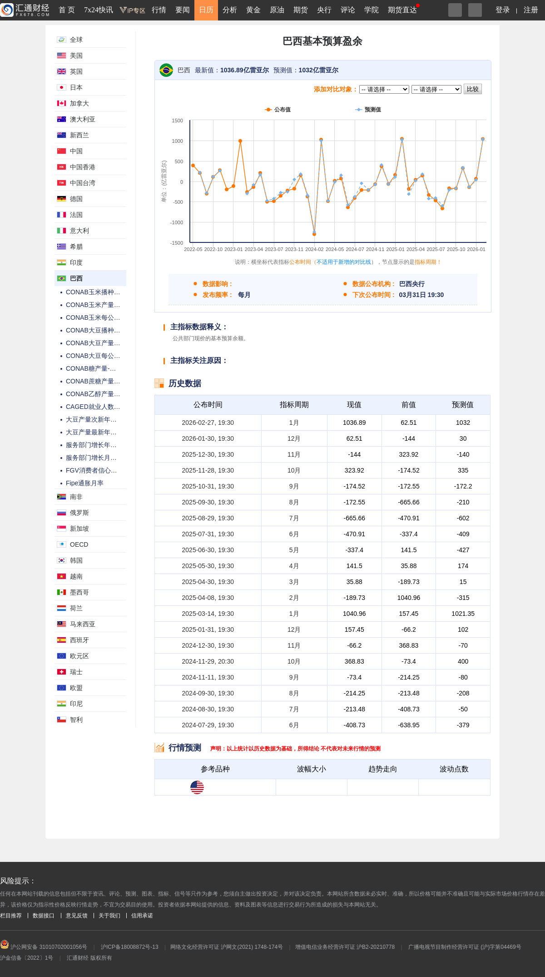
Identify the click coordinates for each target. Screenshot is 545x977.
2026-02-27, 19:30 (208, 422)
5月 (294, 550)
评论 (348, 10)
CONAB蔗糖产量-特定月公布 (107, 381)
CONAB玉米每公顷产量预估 (106, 317)
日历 (206, 10)
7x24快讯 (98, 10)
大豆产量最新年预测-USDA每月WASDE (122, 432)
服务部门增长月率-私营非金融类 (111, 457)
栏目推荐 (11, 915)
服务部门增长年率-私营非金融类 (111, 444)
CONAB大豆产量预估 (96, 343)
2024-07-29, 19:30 (208, 725)
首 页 (67, 10)
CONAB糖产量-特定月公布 (103, 368)
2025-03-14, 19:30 (208, 613)
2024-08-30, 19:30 (208, 709)
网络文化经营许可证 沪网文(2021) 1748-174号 (226, 947)
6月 (294, 534)
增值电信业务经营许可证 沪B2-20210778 (345, 947)
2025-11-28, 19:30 (208, 470)
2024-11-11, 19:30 (208, 677)
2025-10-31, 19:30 (208, 486)
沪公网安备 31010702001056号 (43, 947)
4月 (294, 565)
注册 (531, 10)
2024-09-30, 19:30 (208, 693)
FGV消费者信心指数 (95, 470)
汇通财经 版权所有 (89, 958)
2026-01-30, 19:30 (208, 438)
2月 (294, 597)
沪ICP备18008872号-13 (130, 947)
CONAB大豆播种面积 (96, 330)
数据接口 (43, 915)
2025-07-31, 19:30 (208, 534)
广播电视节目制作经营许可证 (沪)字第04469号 (464, 947)
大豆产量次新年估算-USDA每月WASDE (122, 419)
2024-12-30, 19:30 (208, 645)
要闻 (182, 10)
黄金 (253, 10)
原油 (277, 10)
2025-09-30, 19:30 (208, 502)
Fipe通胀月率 (85, 483)
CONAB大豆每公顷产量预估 (106, 355)
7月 (294, 518)
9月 (294, 486)
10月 (294, 470)
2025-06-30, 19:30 (208, 550)
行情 (159, 10)
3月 (294, 581)
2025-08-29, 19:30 (208, 518)
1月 (294, 422)
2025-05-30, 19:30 (208, 565)
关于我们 (109, 915)
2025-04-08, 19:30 (208, 597)
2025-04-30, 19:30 (208, 581)
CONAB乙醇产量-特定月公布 (107, 394)
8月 (294, 502)
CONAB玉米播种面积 (96, 292)
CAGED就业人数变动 (96, 406)
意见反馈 (77, 915)
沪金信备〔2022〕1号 (26, 958)
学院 (371, 10)
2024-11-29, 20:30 (208, 661)
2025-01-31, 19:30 (208, 629)
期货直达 (402, 10)
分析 (230, 10)
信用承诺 (142, 915)
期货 (300, 10)
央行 (324, 10)
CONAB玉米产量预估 (96, 304)
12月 (294, 438)
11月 (294, 454)
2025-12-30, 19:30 (208, 454)
